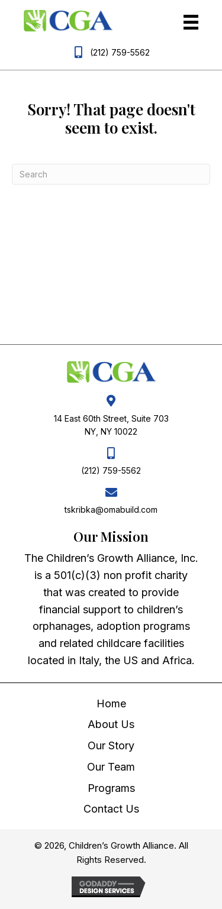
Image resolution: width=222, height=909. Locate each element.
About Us (111, 724)
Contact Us (111, 809)
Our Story (111, 745)
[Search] (111, 174)
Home (111, 703)
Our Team (111, 767)
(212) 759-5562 (120, 52)
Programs (111, 788)
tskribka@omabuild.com (111, 509)
